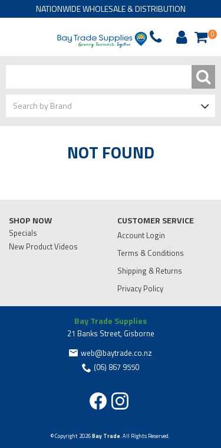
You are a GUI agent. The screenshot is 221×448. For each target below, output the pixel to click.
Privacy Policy (140, 288)
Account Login (141, 235)
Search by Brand (42, 105)
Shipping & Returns (149, 271)
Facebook (98, 401)
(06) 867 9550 (116, 367)
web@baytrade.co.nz (116, 353)
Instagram (119, 401)
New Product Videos (43, 246)
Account (179, 37)
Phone (37, 37)
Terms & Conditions (150, 253)
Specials (23, 233)
